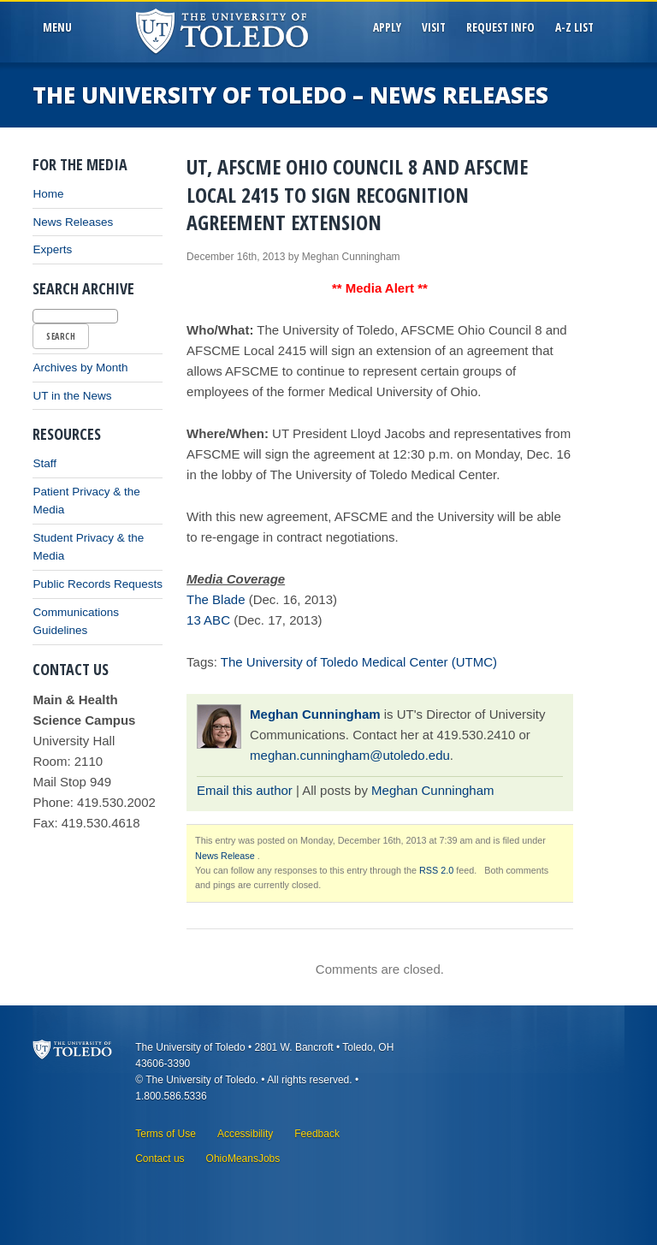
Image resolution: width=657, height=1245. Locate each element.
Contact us (159, 1159)
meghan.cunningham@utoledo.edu (350, 755)
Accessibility (245, 1134)
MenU (60, 27)
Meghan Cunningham (315, 714)
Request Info (500, 27)
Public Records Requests (98, 584)
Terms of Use (165, 1134)
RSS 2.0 (436, 870)
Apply (387, 27)
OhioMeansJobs (243, 1159)
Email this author (245, 790)
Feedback (317, 1134)
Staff (44, 463)
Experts (52, 249)
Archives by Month (80, 367)
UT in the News (72, 395)
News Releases (73, 222)
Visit (434, 27)
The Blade (215, 599)
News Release (225, 856)
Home (48, 193)
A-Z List (574, 27)
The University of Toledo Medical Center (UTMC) (359, 662)
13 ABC (208, 620)
